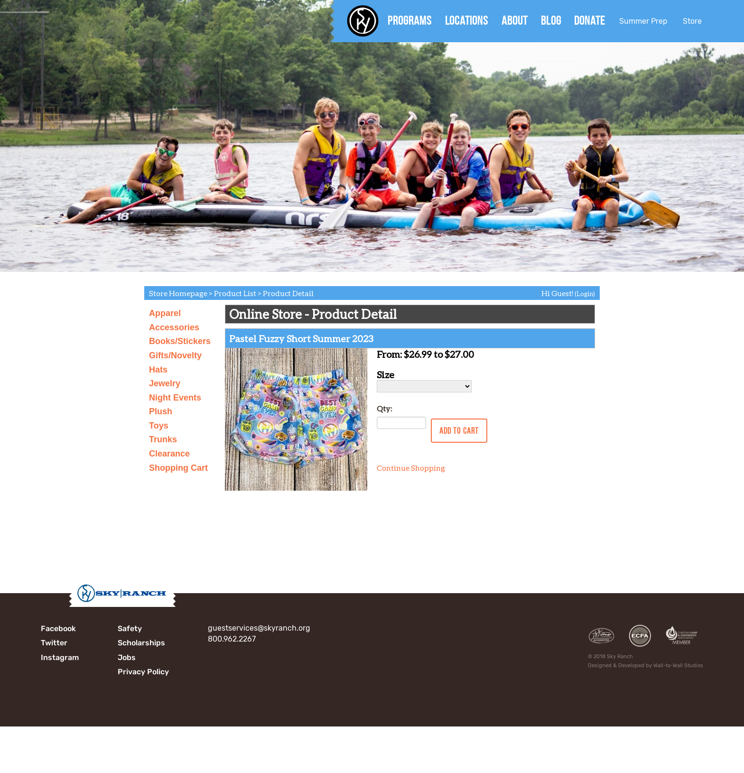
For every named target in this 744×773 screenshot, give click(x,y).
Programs (410, 20)
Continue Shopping (411, 467)
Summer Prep (643, 21)
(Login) (585, 294)
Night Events (175, 397)
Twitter (54, 642)
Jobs (127, 657)
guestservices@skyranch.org (259, 628)
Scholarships (141, 642)
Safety (130, 628)
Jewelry (164, 383)
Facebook (58, 628)
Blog (551, 20)
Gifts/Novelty (175, 355)
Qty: (384, 408)
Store (692, 21)
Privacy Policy (143, 671)
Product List (235, 293)
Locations (466, 20)
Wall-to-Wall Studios (678, 665)
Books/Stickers (180, 341)
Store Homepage (178, 293)
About (515, 20)
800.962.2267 (232, 638)
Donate (589, 20)
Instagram (60, 657)
